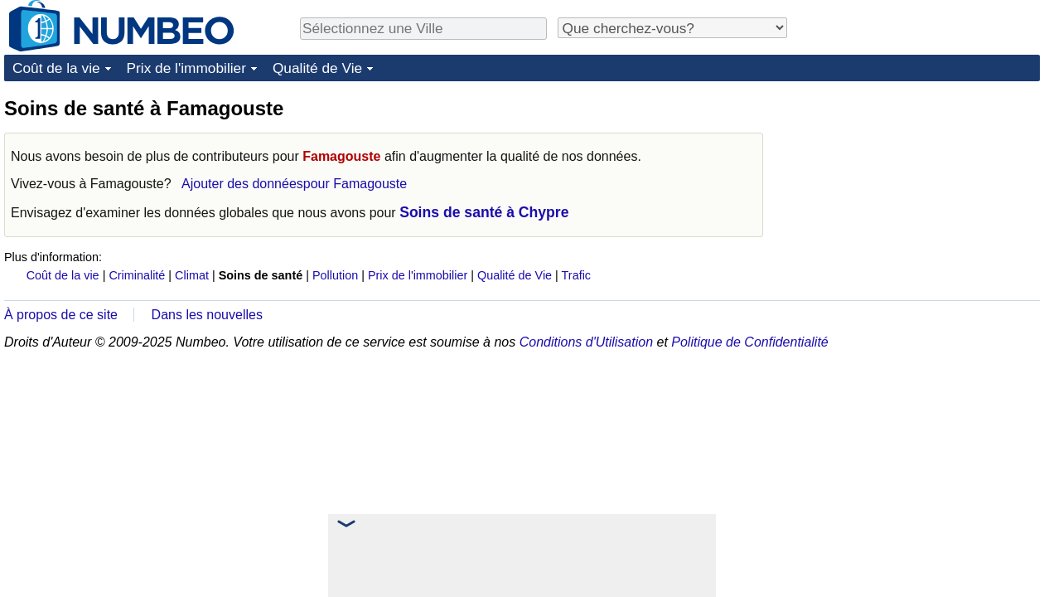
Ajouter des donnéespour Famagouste (294, 184)
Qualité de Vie (317, 68)
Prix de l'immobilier (186, 68)
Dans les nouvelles (207, 315)
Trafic (576, 275)
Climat (192, 275)
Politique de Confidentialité (749, 342)
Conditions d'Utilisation (586, 342)
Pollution (335, 275)
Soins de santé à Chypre (483, 212)
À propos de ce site (61, 315)
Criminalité (137, 275)
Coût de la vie (56, 68)
